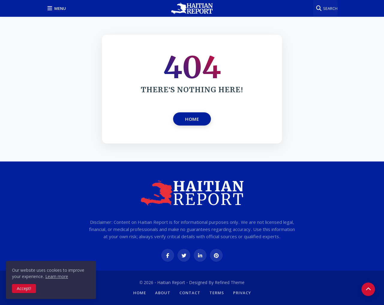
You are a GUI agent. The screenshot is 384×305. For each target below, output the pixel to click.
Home (192, 119)
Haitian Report (171, 282)
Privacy (242, 292)
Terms (216, 292)
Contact (189, 292)
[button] (57, 8)
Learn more (56, 276)
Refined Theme (229, 282)
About (162, 292)
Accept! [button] (24, 288)
